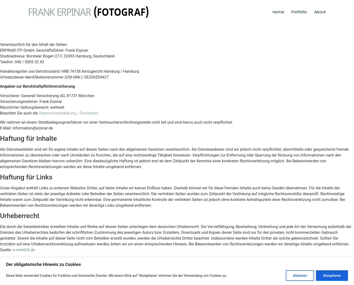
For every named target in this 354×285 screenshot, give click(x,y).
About (320, 12)
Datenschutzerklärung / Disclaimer (68, 113)
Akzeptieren (332, 276)
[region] (177, 271)
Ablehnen (300, 276)
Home (278, 12)
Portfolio (299, 12)
